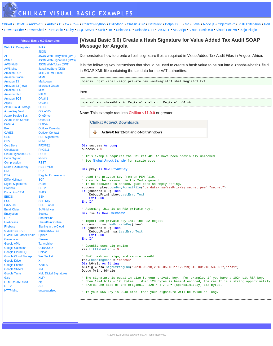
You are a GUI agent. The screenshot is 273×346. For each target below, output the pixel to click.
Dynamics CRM (14, 192)
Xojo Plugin (248, 30)
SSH (41, 196)
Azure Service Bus (16, 115)
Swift (101, 30)
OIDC (42, 107)
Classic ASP (136, 24)
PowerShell (35, 30)
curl (41, 286)
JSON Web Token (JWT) (54, 64)
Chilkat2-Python (94, 24)
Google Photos (13, 265)
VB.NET (164, 30)
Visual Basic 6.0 (201, 30)
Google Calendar (15, 248)
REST (42, 162)
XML (41, 269)
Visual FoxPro (226, 30)
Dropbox (9, 188)
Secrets (43, 213)
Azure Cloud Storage (17, 107)
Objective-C (226, 24)
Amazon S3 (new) (15, 85)
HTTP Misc (11, 290)
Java (196, 24)
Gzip (7, 277)
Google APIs (12, 243)
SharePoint (46, 218)
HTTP (8, 286)
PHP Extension (249, 24)
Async (8, 103)
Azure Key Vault (14, 111)
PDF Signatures (49, 137)
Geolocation (11, 239)
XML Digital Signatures (53, 273)
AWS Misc (10, 68)
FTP (7, 218)
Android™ (36, 24)
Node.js (208, 24)
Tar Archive (46, 243)
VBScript (179, 30)
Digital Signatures (15, 184)
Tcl (111, 30)
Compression (12, 162)
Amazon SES (12, 90)
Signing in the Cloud (51, 226)
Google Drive (12, 260)
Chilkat (7, 24)
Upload (43, 252)
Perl (267, 24)
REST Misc (46, 166)
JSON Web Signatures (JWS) (57, 60)
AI (5, 56)
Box (6, 128)
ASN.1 (8, 60)
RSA (41, 171)
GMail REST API (14, 230)
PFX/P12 (44, 145)
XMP (42, 277)
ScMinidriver (46, 209)
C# (67, 24)
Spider (43, 235)
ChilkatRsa (118, 213)
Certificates (11, 149)
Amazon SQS (13, 98)
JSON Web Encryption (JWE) (57, 56)
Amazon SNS (12, 94)
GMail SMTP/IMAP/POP (19, 235)
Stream (43, 239)
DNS (7, 171)
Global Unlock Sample (109, 160)
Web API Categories (17, 47)
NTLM (42, 94)
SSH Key (44, 201)
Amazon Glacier (14, 77)
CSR (7, 137)
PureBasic (55, 30)
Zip (41, 282)
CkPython (116, 24)
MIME (42, 77)
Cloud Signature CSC (17, 154)
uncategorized (47, 290)
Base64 (9, 124)
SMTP (42, 192)
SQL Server (86, 30)
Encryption (11, 213)
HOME (20, 24)
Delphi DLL (173, 24)
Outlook (43, 124)
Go (187, 24)
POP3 (42, 154)
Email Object (12, 209)
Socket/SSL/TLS (49, 230)
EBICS (8, 196)
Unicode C (123, 30)
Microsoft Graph (49, 85)
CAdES (8, 132)
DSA (7, 175)
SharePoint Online (50, 222)
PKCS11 (44, 149)
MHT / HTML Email (50, 73)
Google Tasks (13, 273)
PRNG (43, 158)
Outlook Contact (49, 132)
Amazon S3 (11, 81)
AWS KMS (11, 64)
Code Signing (12, 158)
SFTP (42, 188)
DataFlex (155, 24)
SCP (41, 179)
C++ (76, 24)
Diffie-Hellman (13, 179)
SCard (43, 184)
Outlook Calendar (50, 128)
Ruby (70, 30)
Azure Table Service (17, 120)
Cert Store (10, 145)
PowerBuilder (14, 30)
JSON (42, 51)
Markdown (45, 81)
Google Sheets (13, 269)
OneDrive (45, 115)
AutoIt (51, 24)
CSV (7, 141)
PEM (42, 141)
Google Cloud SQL (16, 252)
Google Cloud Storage (18, 256)
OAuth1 (43, 98)
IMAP (42, 47)
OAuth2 (43, 103)
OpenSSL (45, 120)
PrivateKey (119, 169)
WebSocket (46, 256)
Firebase (9, 226)
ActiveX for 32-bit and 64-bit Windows (131, 132)
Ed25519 (10, 205)
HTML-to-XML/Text (16, 282)
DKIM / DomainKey (16, 166)
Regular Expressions (52, 175)
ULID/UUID (46, 248)
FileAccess (11, 222)
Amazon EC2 (12, 73)
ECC (7, 201)
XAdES (43, 265)
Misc (41, 90)
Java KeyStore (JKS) (52, 68)
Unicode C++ (144, 30)
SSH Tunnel (46, 205)
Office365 (45, 111)
